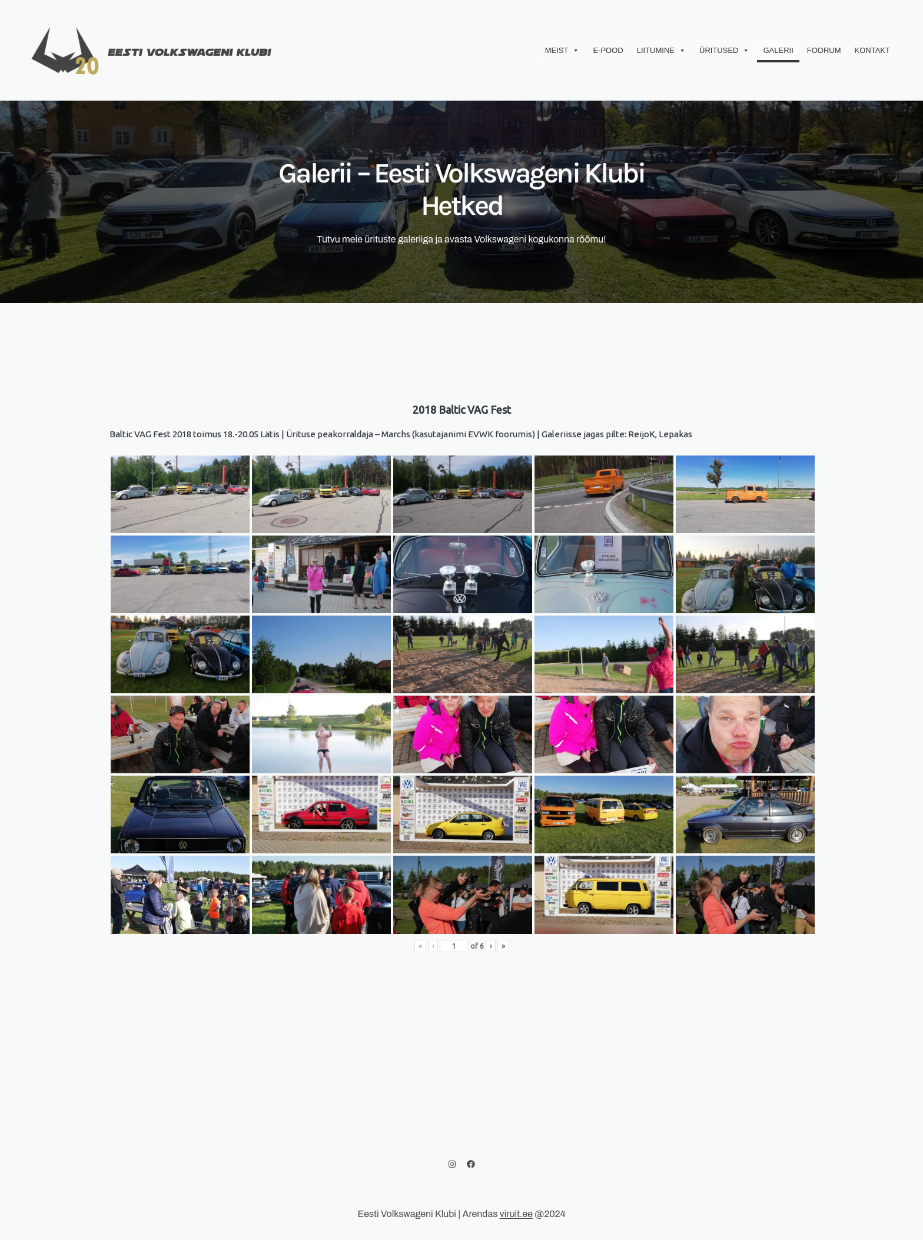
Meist (562, 50)
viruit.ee (516, 1214)
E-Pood (608, 50)
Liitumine (661, 50)
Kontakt (872, 50)
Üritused (724, 50)
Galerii (778, 50)
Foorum (824, 50)
